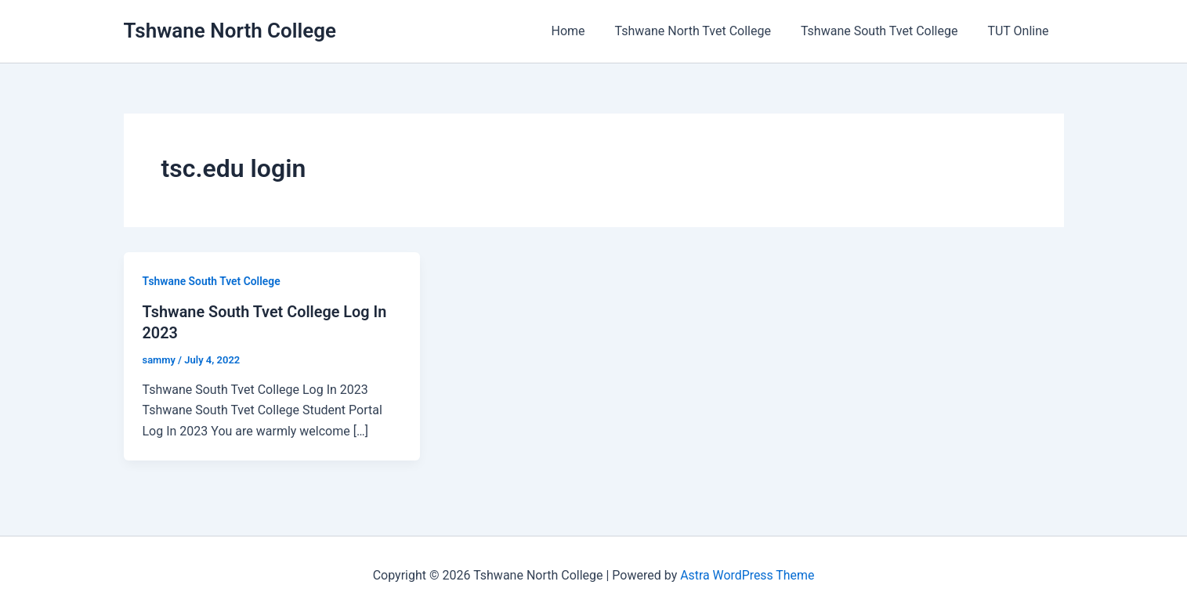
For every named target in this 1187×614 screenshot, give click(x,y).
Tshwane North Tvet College (705, 30)
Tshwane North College (230, 30)
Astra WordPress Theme (747, 574)
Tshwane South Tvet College (886, 30)
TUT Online (1020, 30)
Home (585, 30)
